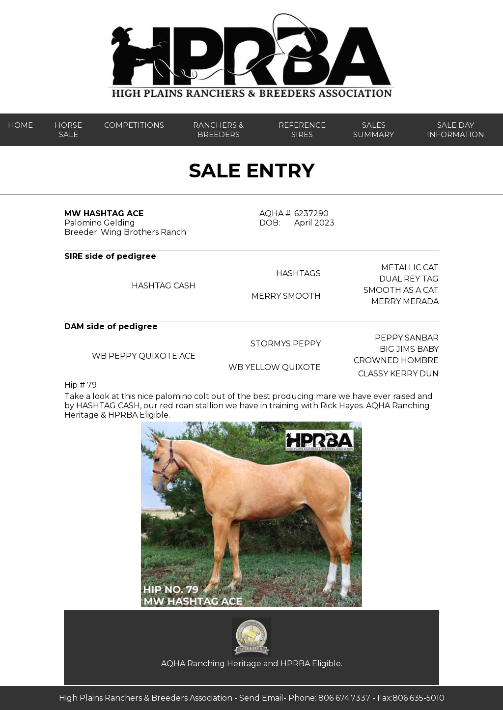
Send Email (261, 698)
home (20, 125)
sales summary (373, 129)
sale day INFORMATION (455, 129)
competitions (134, 125)
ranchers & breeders (218, 129)
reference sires (302, 129)
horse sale (68, 129)
